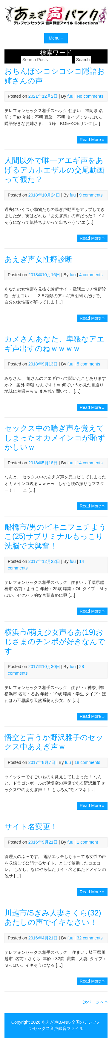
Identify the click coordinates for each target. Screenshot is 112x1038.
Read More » (94, 140)
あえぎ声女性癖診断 (38, 259)
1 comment (87, 842)
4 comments (90, 274)
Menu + (56, 38)
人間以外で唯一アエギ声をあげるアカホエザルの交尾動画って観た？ (54, 169)
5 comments (88, 364)
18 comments (87, 762)
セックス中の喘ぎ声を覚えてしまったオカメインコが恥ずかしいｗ (54, 437)
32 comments (89, 938)
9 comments (90, 195)
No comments (90, 96)
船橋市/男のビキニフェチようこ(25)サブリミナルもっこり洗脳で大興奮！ (55, 536)
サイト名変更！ (31, 826)
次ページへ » (95, 1002)
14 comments (89, 462)
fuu (70, 96)
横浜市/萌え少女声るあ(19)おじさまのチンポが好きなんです (54, 641)
